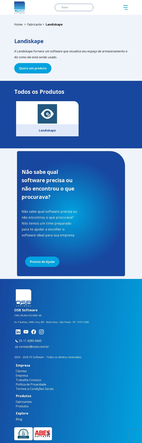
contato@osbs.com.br (31, 347)
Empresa (22, 375)
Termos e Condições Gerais (35, 389)
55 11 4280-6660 (28, 341)
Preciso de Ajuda (42, 262)
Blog (19, 419)
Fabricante (34, 24)
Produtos (22, 406)
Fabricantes (23, 402)
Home (18, 24)
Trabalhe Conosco (28, 380)
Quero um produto (33, 68)
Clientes (21, 371)
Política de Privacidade (31, 384)
